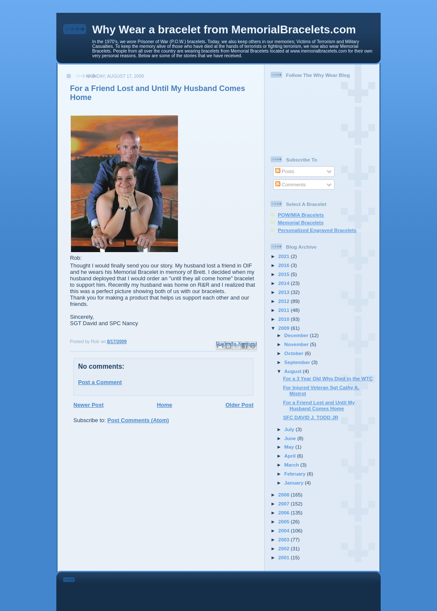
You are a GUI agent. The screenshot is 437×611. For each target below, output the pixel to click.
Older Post (239, 405)
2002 (284, 548)
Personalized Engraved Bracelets (317, 230)
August (293, 371)
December (297, 335)
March (292, 464)
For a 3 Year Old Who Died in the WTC (328, 378)
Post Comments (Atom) (138, 420)
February (295, 473)
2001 (284, 557)
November (297, 344)
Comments (290, 184)
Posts (284, 171)
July (290, 429)
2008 (284, 494)
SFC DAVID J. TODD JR (310, 417)
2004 (284, 530)
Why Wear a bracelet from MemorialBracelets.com (224, 29)
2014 (284, 283)
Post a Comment (100, 382)
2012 (284, 301)
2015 (284, 274)
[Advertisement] (230, 590)
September (298, 362)
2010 (284, 319)
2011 (284, 310)
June (290, 438)
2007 (284, 503)
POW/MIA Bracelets (301, 214)
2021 (284, 256)
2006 (284, 512)
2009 (284, 328)
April (290, 455)
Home (164, 405)
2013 (284, 292)
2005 (284, 521)
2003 (284, 539)
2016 (284, 265)
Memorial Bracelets (300, 222)
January (294, 482)
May (289, 446)
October (294, 353)
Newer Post (88, 405)
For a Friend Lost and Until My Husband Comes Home (319, 405)
